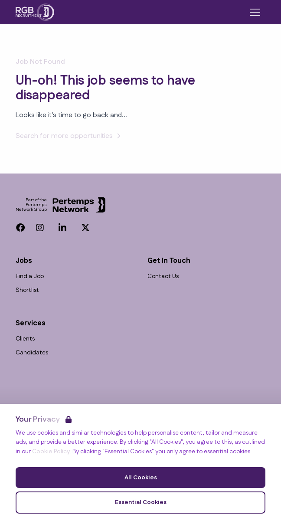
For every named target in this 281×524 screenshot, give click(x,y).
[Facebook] (20, 227)
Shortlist (27, 290)
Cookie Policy (51, 451)
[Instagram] (40, 227)
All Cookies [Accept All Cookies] (140, 477)
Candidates (32, 353)
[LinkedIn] (62, 227)
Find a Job (30, 276)
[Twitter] (85, 227)
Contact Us (163, 276)
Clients (25, 339)
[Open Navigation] (255, 12)
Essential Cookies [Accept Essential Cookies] (141, 502)
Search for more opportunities (69, 136)
